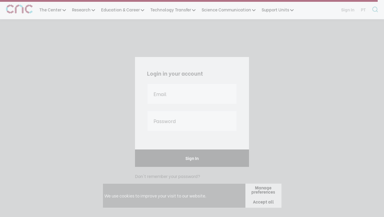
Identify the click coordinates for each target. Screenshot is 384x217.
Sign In (347, 9)
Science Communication (228, 9)
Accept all (263, 201)
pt (363, 9)
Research (83, 9)
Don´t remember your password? (167, 176)
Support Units (277, 9)
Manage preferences (263, 189)
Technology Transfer (172, 9)
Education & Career (122, 9)
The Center (52, 9)
